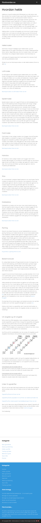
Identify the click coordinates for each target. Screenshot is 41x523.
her (5, 64)
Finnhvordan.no (8, 2)
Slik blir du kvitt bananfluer (9, 500)
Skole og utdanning (7, 447)
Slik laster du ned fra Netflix (9, 502)
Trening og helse (6, 451)
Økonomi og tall (6, 453)
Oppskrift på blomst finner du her (11, 394)
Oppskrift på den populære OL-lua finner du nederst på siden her (20, 397)
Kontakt (33, 521)
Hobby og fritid (6, 449)
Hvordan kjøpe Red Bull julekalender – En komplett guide (17, 493)
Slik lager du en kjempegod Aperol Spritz (13, 498)
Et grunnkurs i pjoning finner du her (11, 251)
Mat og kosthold (6, 444)
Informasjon (28, 521)
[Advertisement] (20, 426)
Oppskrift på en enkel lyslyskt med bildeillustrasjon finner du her (19, 401)
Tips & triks (5, 456)
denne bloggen (28, 408)
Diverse (4, 458)
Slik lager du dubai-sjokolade (10, 495)
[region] (23, 511)
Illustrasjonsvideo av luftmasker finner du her (14, 91)
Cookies (22, 521)
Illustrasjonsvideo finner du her (10, 126)
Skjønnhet (4, 478)
